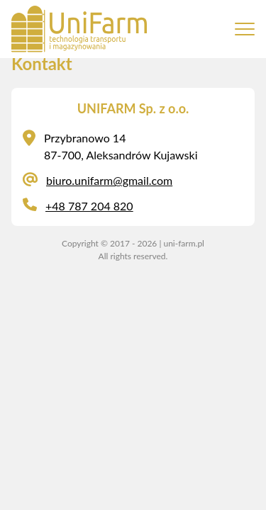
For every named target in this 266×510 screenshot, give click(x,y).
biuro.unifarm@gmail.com (109, 180)
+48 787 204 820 (89, 205)
